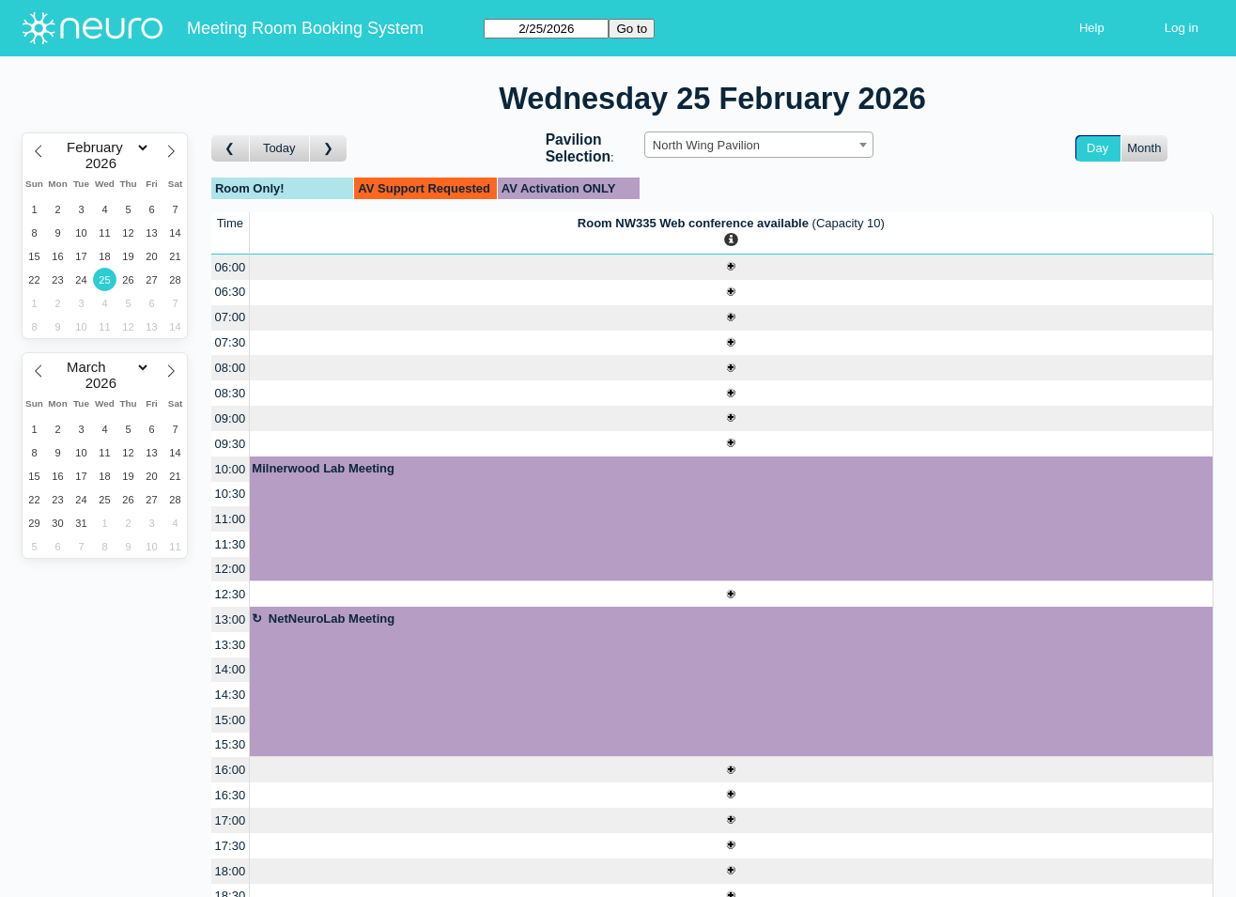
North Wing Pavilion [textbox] (706, 145)
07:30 (230, 342)
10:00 (230, 469)
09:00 (230, 418)
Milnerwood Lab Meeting (323, 468)
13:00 (230, 619)
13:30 (230, 645)
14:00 (230, 669)
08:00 (230, 368)
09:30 (230, 444)
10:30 (230, 494)
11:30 (230, 544)
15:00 (230, 720)
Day (1097, 148)
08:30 (230, 393)
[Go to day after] (329, 148)
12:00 (230, 569)
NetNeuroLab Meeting (331, 618)
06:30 (230, 292)
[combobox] (758, 144)
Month (1144, 148)
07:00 (230, 317)
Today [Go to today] (279, 148)
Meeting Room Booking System (305, 28)
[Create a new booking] (731, 267)
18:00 (230, 871)
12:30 (230, 594)
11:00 (230, 519)
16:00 (230, 770)
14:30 (230, 695)
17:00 (230, 820)
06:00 (230, 267)
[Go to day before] (230, 148)
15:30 (230, 744)
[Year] (105, 163)
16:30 (230, 795)
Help (1092, 28)
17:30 (230, 846)
